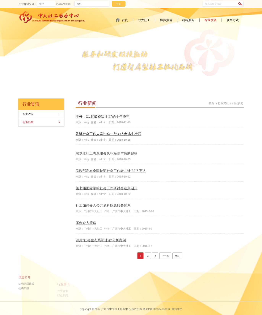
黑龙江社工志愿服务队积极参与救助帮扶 (106, 165)
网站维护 (177, 312)
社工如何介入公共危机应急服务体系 (103, 217)
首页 (125, 20)
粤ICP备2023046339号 (156, 312)
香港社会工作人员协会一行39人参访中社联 (108, 134)
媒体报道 (166, 20)
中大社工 (144, 20)
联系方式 (232, 20)
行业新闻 (28, 122)
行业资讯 (223, 103)
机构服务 (188, 20)
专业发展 (210, 20)
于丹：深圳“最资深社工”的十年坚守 (102, 117)
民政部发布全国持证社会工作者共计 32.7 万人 (111, 183)
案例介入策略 (86, 235)
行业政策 (28, 113)
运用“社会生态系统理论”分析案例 (101, 252)
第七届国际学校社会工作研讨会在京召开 (106, 200)
